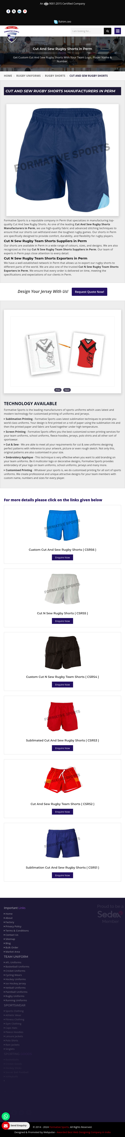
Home (8, 76)
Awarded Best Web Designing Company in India (84, 1132)
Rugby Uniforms (28, 76)
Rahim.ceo (62, 22)
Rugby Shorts (55, 76)
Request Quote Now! (89, 292)
